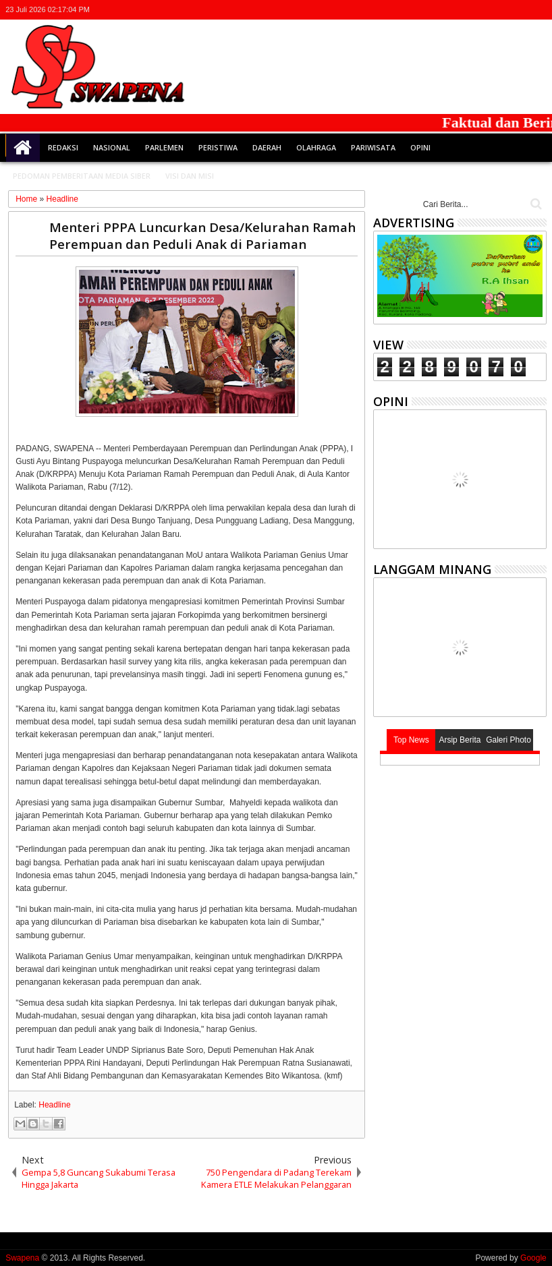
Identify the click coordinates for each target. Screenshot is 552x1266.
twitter (467, 10)
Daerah (266, 147)
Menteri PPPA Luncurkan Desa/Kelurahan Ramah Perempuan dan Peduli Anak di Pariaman (202, 235)
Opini (420, 147)
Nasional (111, 147)
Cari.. (535, 204)
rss (520, 10)
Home (23, 148)
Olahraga (316, 147)
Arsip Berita (459, 740)
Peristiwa (218, 147)
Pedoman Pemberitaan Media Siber (81, 176)
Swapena (22, 1258)
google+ (503, 10)
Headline (54, 1105)
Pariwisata (373, 147)
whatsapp (538, 10)
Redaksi (63, 147)
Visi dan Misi (189, 176)
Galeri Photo (508, 740)
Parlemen (164, 147)
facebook (485, 10)
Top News (411, 740)
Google (533, 1258)
